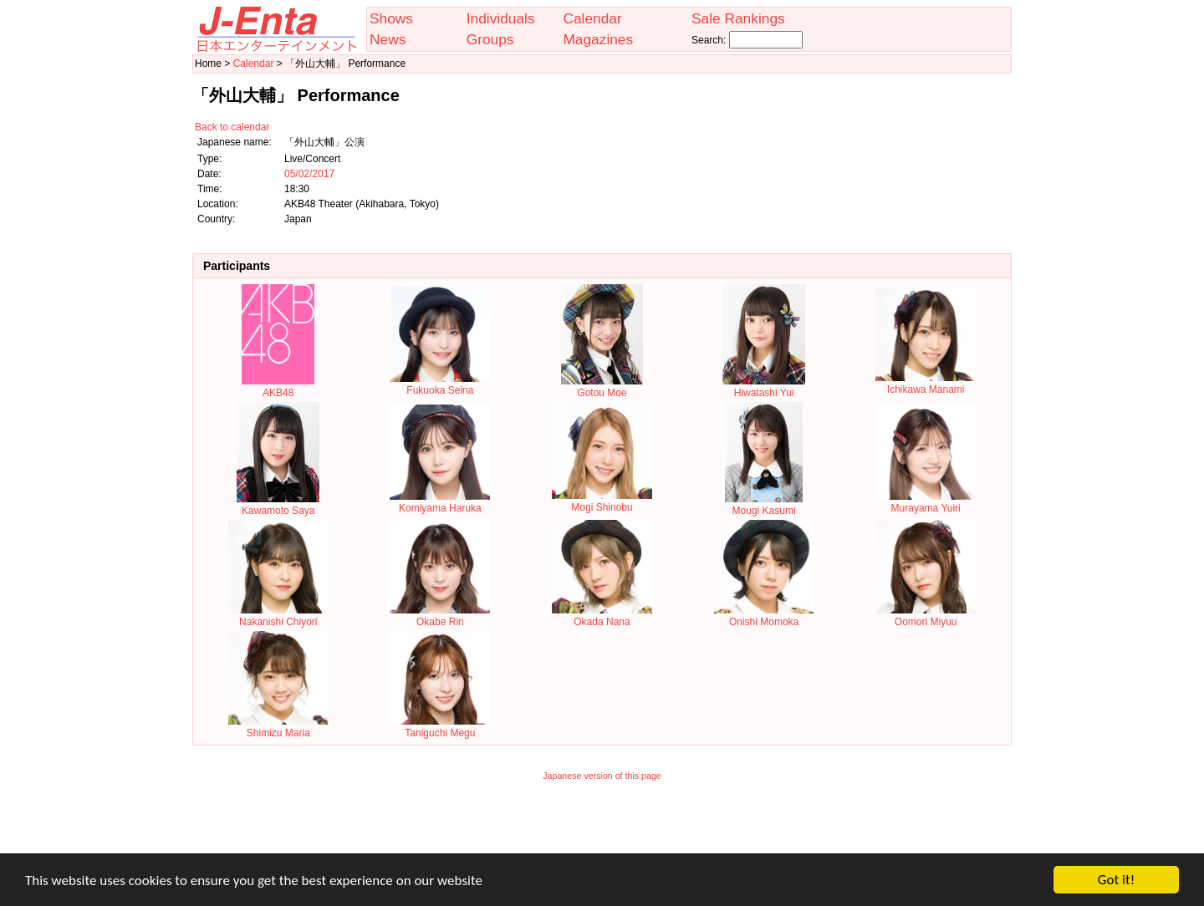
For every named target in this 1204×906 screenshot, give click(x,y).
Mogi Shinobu (602, 501)
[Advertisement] (602, 828)
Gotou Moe (602, 387)
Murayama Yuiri (925, 502)
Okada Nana (602, 616)
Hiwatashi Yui (763, 387)
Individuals (501, 18)
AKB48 (278, 387)
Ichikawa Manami (925, 383)
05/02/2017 (309, 174)
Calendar (592, 18)
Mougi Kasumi (764, 505)
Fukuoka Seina (440, 384)
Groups (490, 39)
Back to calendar (232, 127)
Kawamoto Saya (278, 505)
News (388, 39)
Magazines (598, 39)
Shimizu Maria (278, 727)
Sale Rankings (738, 18)
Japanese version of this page (602, 776)
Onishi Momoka (764, 616)
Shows (391, 18)
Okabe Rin (440, 616)
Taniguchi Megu (440, 727)
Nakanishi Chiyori (278, 616)
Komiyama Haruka (440, 502)
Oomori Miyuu (925, 616)
